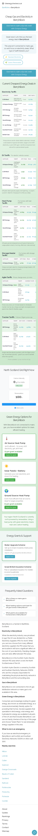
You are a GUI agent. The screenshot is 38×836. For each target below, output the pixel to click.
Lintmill (4, 756)
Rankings (6, 816)
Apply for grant (11, 455)
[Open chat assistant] (34, 832)
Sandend (5, 778)
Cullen (4, 760)
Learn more (10, 480)
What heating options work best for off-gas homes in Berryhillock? (19, 606)
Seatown (5, 765)
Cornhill (5, 801)
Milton (4, 751)
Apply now (9, 556)
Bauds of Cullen (8, 774)
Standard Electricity (13, 57)
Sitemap (5, 831)
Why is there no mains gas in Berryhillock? (16, 599)
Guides (5, 813)
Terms (4, 824)
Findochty (6, 792)
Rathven (5, 783)
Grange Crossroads (9, 769)
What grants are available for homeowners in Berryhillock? (16, 614)
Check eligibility (11, 578)
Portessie (5, 796)
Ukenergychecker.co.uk (12, 3)
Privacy (5, 820)
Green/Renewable (13, 63)
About (4, 809)
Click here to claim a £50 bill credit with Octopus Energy (19, 27)
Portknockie (6, 787)
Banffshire (5, 7)
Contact (5, 827)
